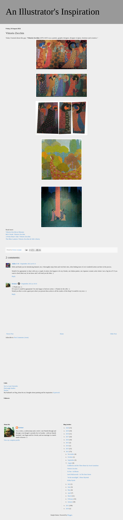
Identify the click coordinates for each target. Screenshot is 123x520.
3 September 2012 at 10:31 (29, 284)
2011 (67, 505)
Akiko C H (15, 264)
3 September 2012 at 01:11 (28, 264)
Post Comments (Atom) (21, 337)
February (70, 499)
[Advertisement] (23, 362)
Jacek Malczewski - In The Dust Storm (79, 474)
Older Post (113, 334)
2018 (67, 434)
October (70, 457)
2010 (67, 508)
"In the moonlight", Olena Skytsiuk (78, 477)
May (69, 490)
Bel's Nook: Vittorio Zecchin (15, 234)
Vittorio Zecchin (72, 469)
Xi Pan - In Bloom (72, 471)
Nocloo (6, 390)
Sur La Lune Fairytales (11, 386)
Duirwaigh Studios (9, 388)
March (70, 496)
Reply (13, 276)
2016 (67, 440)
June (69, 487)
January (70, 502)
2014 (67, 446)
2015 (67, 443)
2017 (67, 437)
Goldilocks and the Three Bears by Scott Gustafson (82, 465)
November (71, 454)
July (69, 484)
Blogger (69, 515)
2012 (67, 451)
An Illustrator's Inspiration (53, 11)
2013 (67, 449)
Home (62, 334)
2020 (67, 428)
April (69, 493)
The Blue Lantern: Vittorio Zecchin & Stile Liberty (23, 239)
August (70, 463)
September (71, 460)
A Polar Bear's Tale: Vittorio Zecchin (18, 237)
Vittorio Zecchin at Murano (15, 232)
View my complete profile (12, 440)
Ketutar (14, 284)
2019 (67, 431)
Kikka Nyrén (71, 480)
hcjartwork (56, 392)
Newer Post (9, 334)
